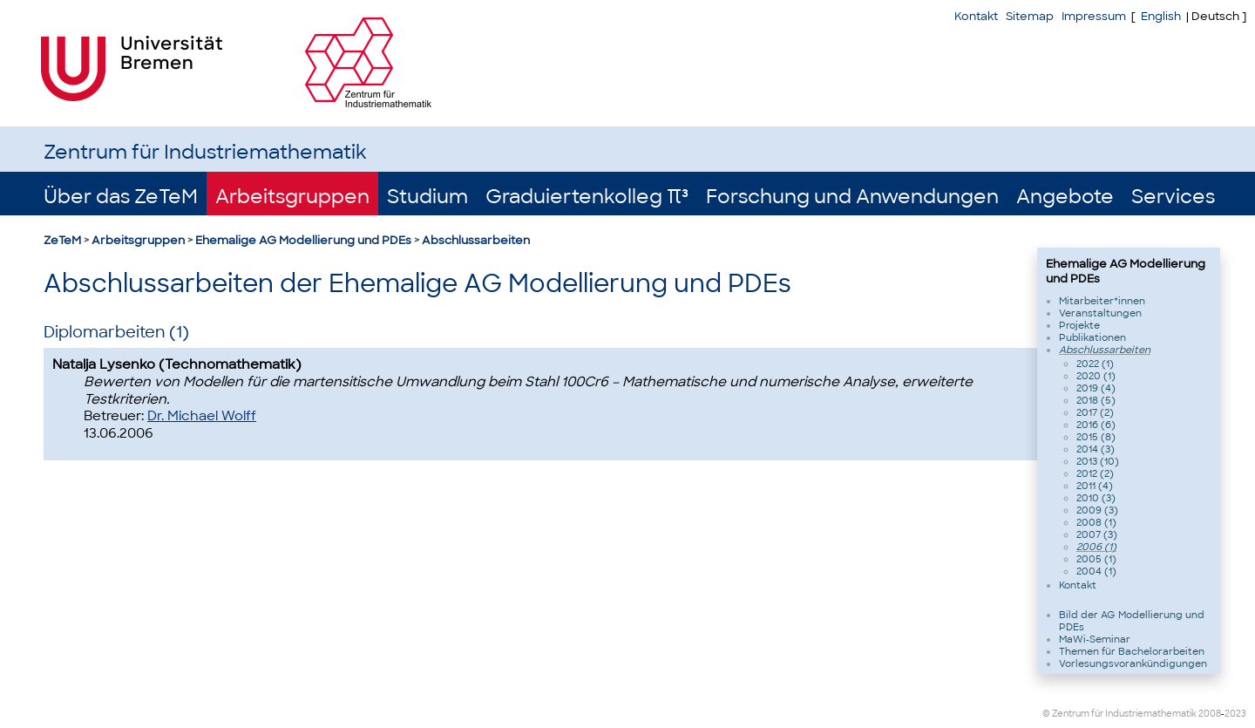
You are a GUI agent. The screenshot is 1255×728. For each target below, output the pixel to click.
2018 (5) (1096, 400)
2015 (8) (1096, 437)
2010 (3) (1096, 498)
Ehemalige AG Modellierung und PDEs (303, 240)
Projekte (1079, 325)
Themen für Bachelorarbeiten (1131, 651)
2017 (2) (1095, 412)
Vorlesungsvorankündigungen (1133, 663)
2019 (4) (1096, 388)
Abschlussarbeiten (476, 240)
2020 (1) (1096, 376)
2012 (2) (1095, 473)
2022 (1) (1095, 363)
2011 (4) (1094, 486)
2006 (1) (1096, 547)
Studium (427, 196)
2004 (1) (1096, 571)
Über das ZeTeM (121, 196)
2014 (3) (1095, 449)
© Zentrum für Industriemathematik (1119, 713)
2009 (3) (1097, 510)
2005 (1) (1096, 559)
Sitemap (1030, 16)
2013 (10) (1097, 461)
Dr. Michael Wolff (201, 416)
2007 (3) (1096, 534)
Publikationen (1092, 337)
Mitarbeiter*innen (1102, 301)
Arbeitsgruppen (292, 196)
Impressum (1094, 16)
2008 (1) (1096, 522)
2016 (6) (1096, 424)
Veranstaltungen (1100, 313)
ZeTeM (62, 240)
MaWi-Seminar (1094, 639)
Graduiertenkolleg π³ (587, 196)
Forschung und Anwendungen (852, 196)
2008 (1209, 713)
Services (1173, 196)
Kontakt (976, 16)
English (1161, 16)
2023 (1235, 713)
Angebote (1065, 196)
